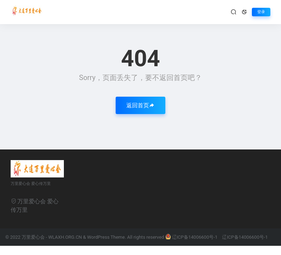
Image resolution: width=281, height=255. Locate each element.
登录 (261, 12)
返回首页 (140, 105)
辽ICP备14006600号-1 (192, 237)
